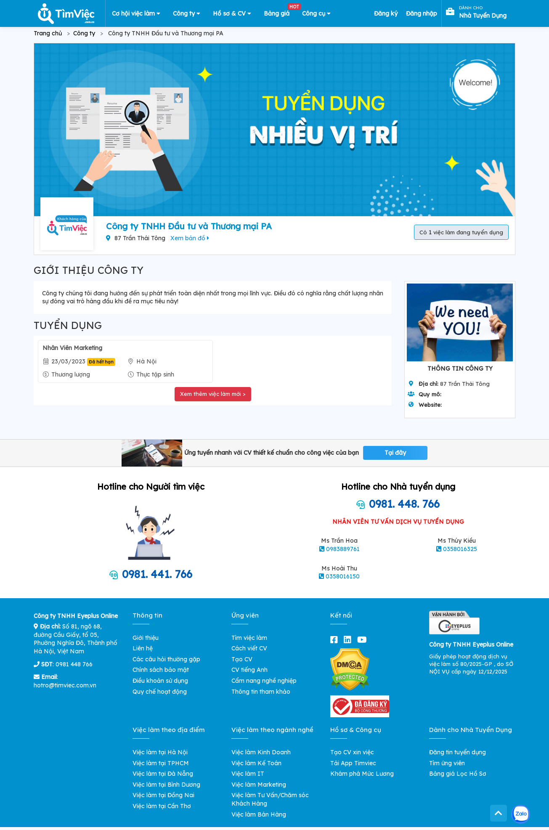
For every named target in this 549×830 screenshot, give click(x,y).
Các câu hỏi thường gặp (166, 659)
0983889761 (343, 549)
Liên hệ (143, 648)
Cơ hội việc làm (136, 13)
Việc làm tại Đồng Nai (163, 795)
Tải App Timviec (353, 763)
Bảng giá (280, 11)
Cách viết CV (249, 648)
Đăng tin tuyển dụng (457, 752)
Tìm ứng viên (447, 763)
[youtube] (363, 639)
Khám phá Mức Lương (362, 773)
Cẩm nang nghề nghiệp (264, 680)
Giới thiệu (146, 638)
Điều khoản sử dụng (160, 680)
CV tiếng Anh (249, 670)
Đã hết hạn (101, 362)
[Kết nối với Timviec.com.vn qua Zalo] (520, 814)
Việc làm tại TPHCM (161, 763)
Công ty (186, 13)
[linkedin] (349, 639)
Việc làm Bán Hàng (258, 814)
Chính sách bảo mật (161, 670)
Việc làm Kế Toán (256, 763)
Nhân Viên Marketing (72, 348)
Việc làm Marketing (258, 784)
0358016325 (460, 549)
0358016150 (343, 576)
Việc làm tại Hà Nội (160, 752)
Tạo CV (241, 659)
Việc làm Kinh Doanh (261, 752)
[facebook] (335, 639)
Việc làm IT (247, 773)
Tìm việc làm (249, 638)
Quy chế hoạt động (160, 691)
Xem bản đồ (189, 238)
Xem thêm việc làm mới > (213, 393)
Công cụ (316, 13)
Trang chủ (48, 33)
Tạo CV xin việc (352, 752)
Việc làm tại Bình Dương (166, 784)
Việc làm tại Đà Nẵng (163, 773)
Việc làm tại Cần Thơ (162, 806)
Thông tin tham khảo (260, 691)
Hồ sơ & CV (232, 13)
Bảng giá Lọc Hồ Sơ (457, 773)
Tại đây (395, 452)
